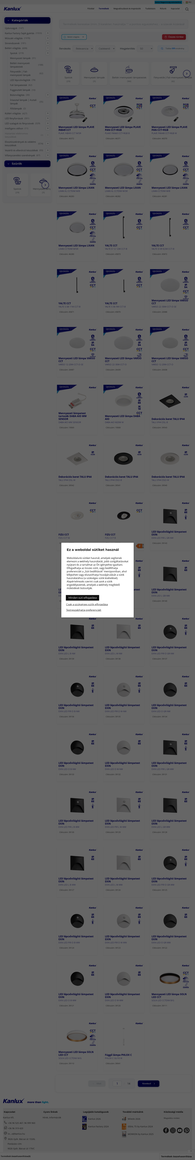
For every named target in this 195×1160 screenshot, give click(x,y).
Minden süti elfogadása (82, 597)
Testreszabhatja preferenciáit (83, 610)
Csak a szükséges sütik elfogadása (87, 604)
